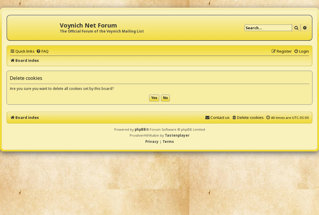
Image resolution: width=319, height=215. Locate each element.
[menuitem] (42, 51)
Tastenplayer (177, 135)
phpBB (140, 129)
